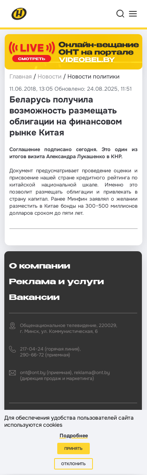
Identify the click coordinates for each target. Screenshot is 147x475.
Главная (20, 76)
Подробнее (74, 435)
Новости (50, 76)
